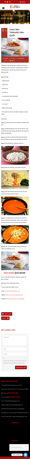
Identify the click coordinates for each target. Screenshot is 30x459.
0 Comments (21, 58)
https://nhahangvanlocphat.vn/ (21, 412)
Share (12, 60)
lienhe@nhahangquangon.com (12, 291)
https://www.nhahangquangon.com (14, 295)
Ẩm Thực (13, 58)
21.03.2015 (5, 58)
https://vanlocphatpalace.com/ (19, 416)
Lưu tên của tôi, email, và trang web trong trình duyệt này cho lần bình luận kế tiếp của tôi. (14, 362)
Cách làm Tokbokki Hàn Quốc (16, 32)
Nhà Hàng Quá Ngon (16, 447)
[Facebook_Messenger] (25, 455)
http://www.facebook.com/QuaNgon (15, 298)
